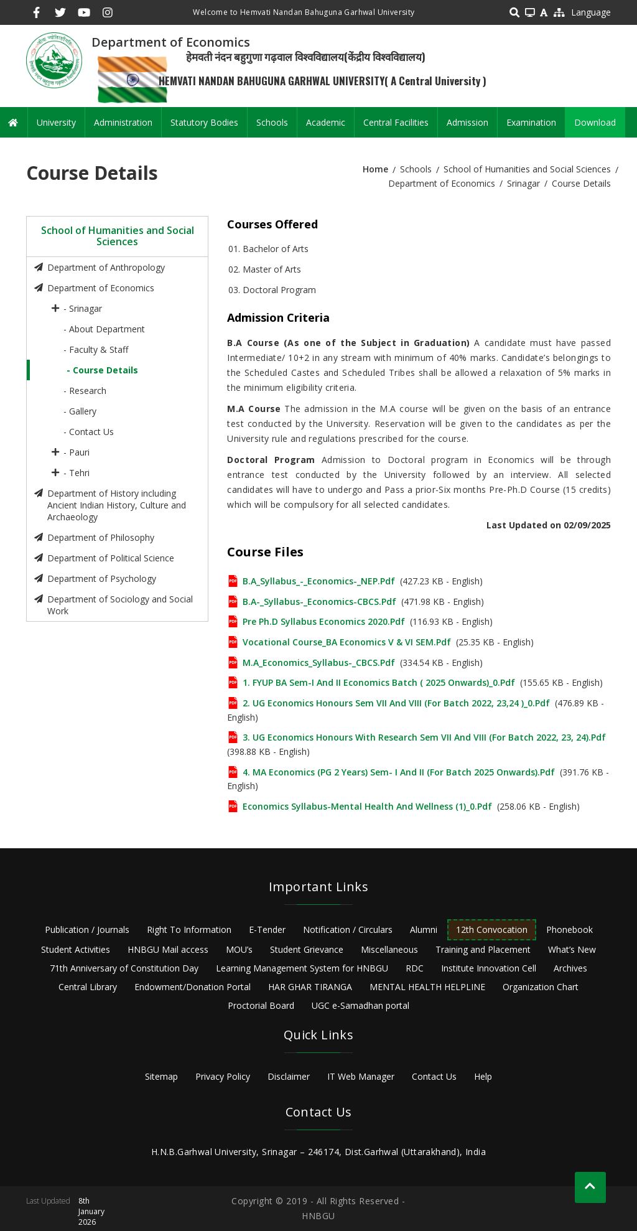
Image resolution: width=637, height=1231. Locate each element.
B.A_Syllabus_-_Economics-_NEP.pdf (319, 581)
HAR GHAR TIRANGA (310, 987)
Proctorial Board (261, 1005)
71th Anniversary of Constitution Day (124, 968)
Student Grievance (306, 949)
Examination (531, 122)
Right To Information (189, 929)
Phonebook (569, 929)
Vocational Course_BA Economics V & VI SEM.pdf (347, 642)
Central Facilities (396, 122)
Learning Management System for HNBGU (302, 968)
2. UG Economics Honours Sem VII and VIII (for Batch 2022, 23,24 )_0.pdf (396, 703)
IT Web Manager (360, 1076)
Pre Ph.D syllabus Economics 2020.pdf (324, 621)
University (56, 122)
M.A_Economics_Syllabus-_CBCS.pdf (319, 662)
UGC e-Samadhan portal (360, 1005)
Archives (570, 968)
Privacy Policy (222, 1076)
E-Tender (267, 929)
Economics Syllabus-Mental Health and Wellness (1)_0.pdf (367, 806)
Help (483, 1076)
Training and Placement (483, 949)
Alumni (423, 929)
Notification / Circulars (348, 929)
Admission (467, 122)
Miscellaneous (389, 949)
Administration (123, 122)
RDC (415, 968)
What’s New (572, 949)
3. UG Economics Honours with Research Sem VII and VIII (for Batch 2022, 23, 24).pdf (424, 737)
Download (595, 122)
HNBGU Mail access (168, 949)
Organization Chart (541, 987)
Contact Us (434, 1076)
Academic (325, 122)
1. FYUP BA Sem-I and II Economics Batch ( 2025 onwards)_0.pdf (379, 682)
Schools (272, 122)
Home (375, 169)
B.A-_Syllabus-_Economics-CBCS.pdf (319, 601)
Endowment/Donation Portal (192, 987)
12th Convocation (492, 929)
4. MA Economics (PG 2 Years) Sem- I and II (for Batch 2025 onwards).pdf (399, 772)
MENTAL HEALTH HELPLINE (427, 987)
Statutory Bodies (204, 122)
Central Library (87, 987)
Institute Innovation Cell (488, 968)
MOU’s (239, 949)
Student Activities (75, 949)
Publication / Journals (87, 929)
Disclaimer (288, 1076)
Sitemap (161, 1076)
